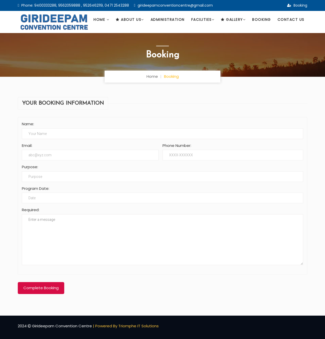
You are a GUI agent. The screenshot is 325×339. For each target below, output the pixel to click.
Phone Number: (176, 145)
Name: (28, 124)
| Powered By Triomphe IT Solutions (126, 326)
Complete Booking (41, 287)
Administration (168, 19)
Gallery (233, 19)
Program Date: (35, 188)
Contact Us (291, 19)
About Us (130, 19)
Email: (27, 145)
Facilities (203, 19)
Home (101, 19)
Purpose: (30, 167)
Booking (297, 5)
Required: (30, 209)
